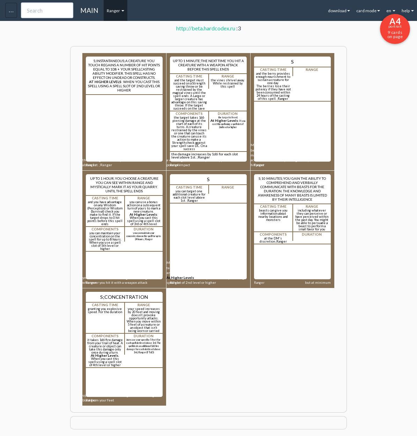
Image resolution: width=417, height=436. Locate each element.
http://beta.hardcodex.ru (205, 28)
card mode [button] (368, 10)
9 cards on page (395, 27)
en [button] (390, 10)
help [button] (408, 10)
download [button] (339, 10)
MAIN (89, 10)
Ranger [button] (115, 10)
